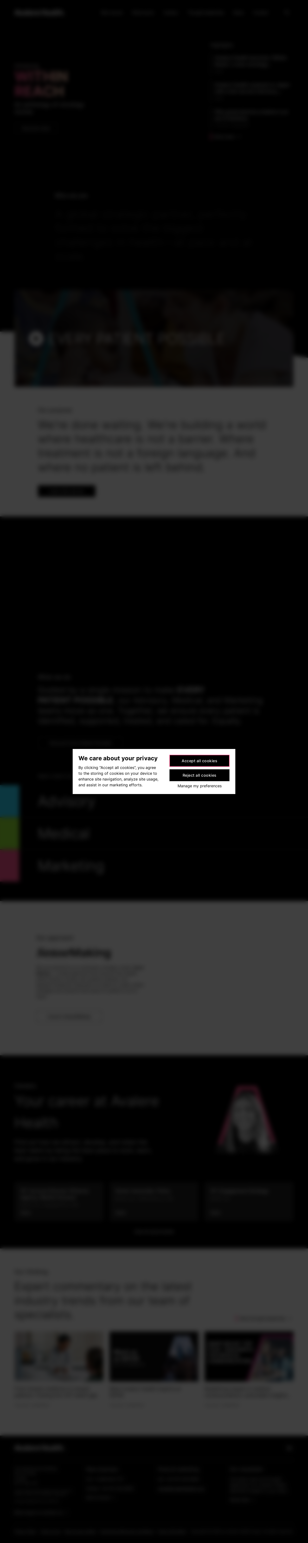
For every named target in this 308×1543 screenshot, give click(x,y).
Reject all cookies (200, 775)
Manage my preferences (200, 786)
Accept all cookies (199, 760)
